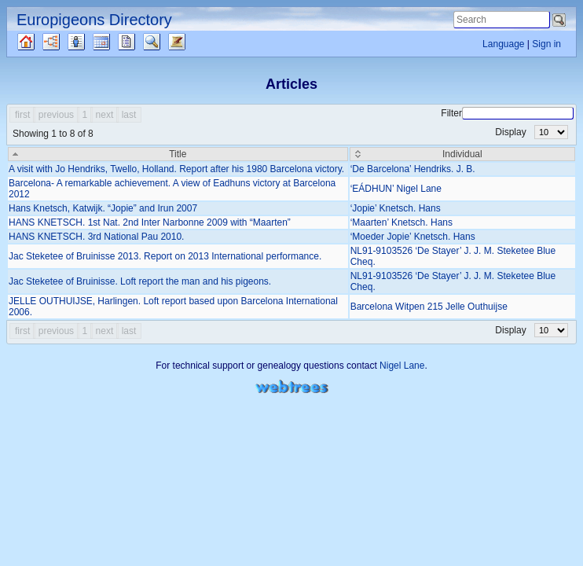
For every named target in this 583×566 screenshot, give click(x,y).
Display (531, 132)
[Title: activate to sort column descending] (178, 154)
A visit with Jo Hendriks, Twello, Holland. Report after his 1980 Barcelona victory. (176, 169)
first (22, 114)
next (105, 114)
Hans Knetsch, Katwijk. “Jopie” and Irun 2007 (103, 208)
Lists (85, 41)
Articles (190, 41)
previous (56, 114)
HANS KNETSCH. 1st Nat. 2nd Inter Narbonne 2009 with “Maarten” (150, 222)
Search (165, 41)
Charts (64, 41)
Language (503, 44)
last (129, 114)
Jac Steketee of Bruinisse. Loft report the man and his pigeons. (140, 281)
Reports (140, 41)
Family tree (39, 41)
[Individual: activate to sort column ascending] (462, 154)
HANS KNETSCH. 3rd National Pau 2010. (96, 236)
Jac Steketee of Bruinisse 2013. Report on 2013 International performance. (165, 256)
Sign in (546, 44)
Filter (507, 113)
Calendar (115, 41)
